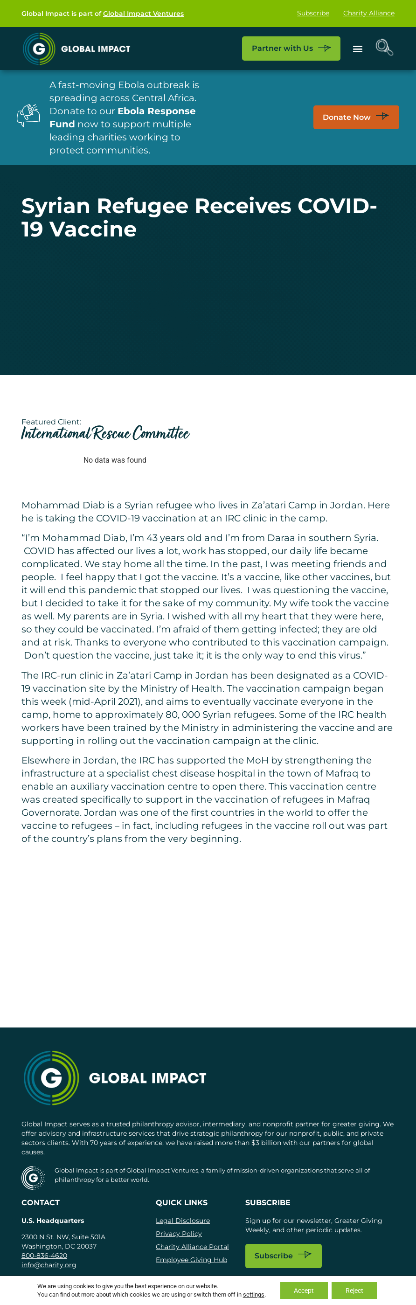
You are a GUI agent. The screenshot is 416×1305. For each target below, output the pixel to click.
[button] (357, 48)
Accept (304, 1290)
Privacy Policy (179, 1233)
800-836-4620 (44, 1255)
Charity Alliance (369, 13)
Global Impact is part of (102, 13)
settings (253, 1294)
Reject (354, 1290)
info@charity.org (48, 1265)
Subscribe (313, 13)
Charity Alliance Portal (192, 1247)
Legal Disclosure (183, 1220)
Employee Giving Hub (191, 1260)
